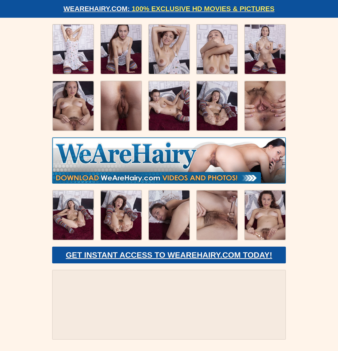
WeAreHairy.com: (169, 9)
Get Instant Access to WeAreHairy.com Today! (169, 255)
